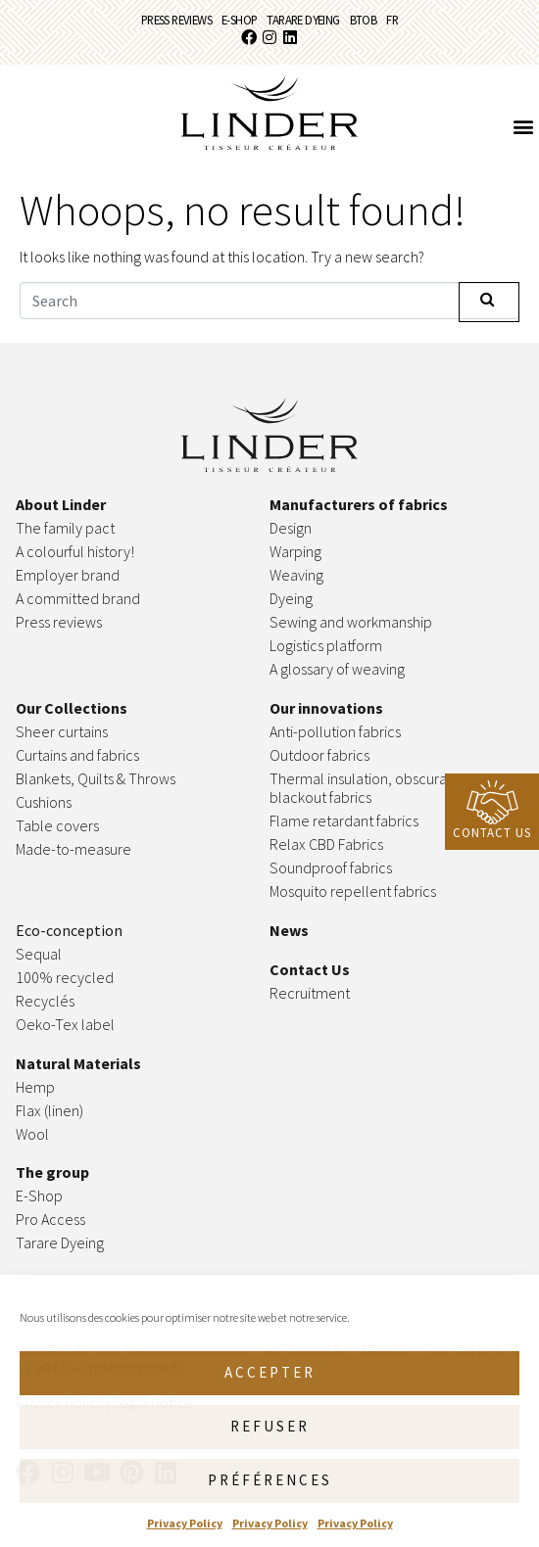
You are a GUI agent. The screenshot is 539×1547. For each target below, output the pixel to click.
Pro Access (50, 1219)
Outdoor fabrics (319, 755)
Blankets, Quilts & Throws (95, 778)
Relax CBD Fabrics (326, 844)
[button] (523, 126)
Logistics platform (326, 645)
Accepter (270, 1372)
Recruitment (310, 993)
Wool (32, 1134)
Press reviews (176, 19)
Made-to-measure (73, 849)
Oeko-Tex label (65, 1024)
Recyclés (45, 1000)
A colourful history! (75, 551)
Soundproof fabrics (331, 867)
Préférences (270, 1480)
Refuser (270, 1426)
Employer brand (68, 575)
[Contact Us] (492, 802)
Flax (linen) (49, 1110)
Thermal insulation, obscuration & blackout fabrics (376, 788)
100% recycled (65, 977)
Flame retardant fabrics (344, 820)
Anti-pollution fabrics (335, 731)
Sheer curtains (62, 731)
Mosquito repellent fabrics (353, 891)
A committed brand (78, 598)
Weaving (296, 575)
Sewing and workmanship (351, 622)
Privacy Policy (184, 1523)
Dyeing (291, 598)
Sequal (39, 953)
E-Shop (239, 19)
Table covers (57, 825)
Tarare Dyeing (303, 19)
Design (291, 528)
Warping (297, 551)
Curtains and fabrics (77, 755)
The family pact (65, 528)
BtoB (363, 19)
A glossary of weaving (337, 669)
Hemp (35, 1087)
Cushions (44, 802)
